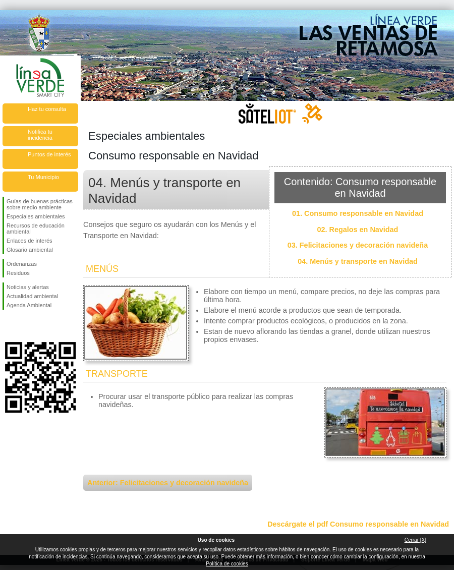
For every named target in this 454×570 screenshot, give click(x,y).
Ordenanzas (22, 264)
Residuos (18, 273)
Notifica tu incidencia (40, 135)
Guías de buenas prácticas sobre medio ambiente (40, 204)
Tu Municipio (43, 177)
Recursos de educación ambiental (36, 228)
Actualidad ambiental (32, 296)
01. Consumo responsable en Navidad (357, 213)
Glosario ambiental (30, 250)
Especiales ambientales (36, 216)
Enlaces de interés (29, 241)
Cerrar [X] (415, 540)
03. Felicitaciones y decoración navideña (358, 245)
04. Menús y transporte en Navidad (358, 261)
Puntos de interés (49, 154)
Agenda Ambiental (29, 305)
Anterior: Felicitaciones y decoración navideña (167, 483)
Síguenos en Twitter (25, 326)
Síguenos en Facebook (9, 326)
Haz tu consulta (47, 109)
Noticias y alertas (28, 287)
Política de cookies (227, 563)
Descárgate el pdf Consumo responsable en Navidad (358, 524)
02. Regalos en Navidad (358, 229)
